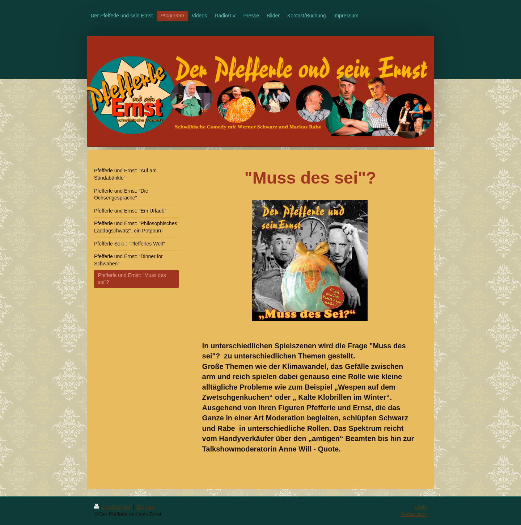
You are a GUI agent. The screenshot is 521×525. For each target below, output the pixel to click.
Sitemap (145, 507)
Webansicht (414, 514)
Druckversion (113, 507)
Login (421, 507)
